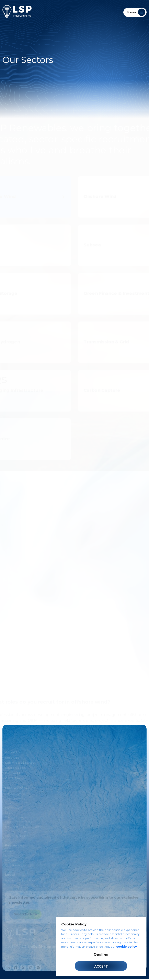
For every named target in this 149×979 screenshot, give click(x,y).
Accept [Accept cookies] (101, 966)
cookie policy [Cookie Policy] (126, 946)
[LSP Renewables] (17, 12)
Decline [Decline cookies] (101, 955)
